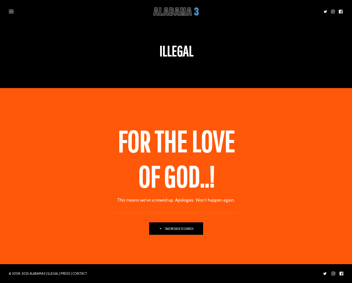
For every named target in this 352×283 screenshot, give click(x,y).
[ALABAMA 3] (176, 11)
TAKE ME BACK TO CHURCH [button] (176, 228)
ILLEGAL (52, 273)
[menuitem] (326, 11)
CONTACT (79, 273)
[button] (326, 11)
